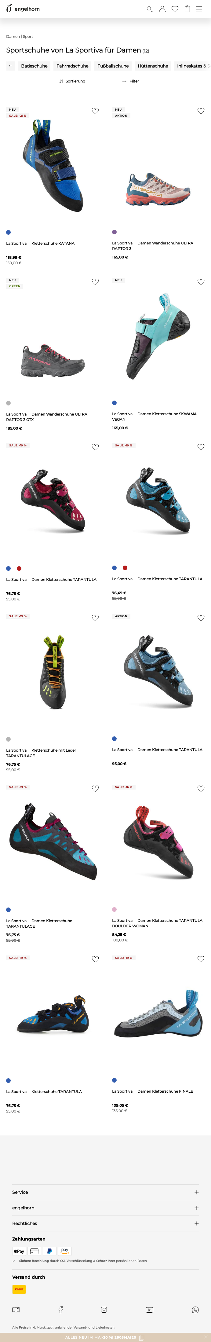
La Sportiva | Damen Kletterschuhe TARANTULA (51, 579)
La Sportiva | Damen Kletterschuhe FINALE (152, 1091)
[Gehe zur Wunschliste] (175, 9)
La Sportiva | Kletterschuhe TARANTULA (44, 1091)
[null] (53, 165)
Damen (13, 36)
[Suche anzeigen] (150, 9)
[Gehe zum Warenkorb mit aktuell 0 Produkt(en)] (187, 9)
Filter (134, 81)
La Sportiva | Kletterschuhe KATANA (40, 243)
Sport (28, 36)
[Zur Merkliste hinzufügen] (94, 112)
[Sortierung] (81, 81)
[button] (162, 9)
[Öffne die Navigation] (199, 9)
